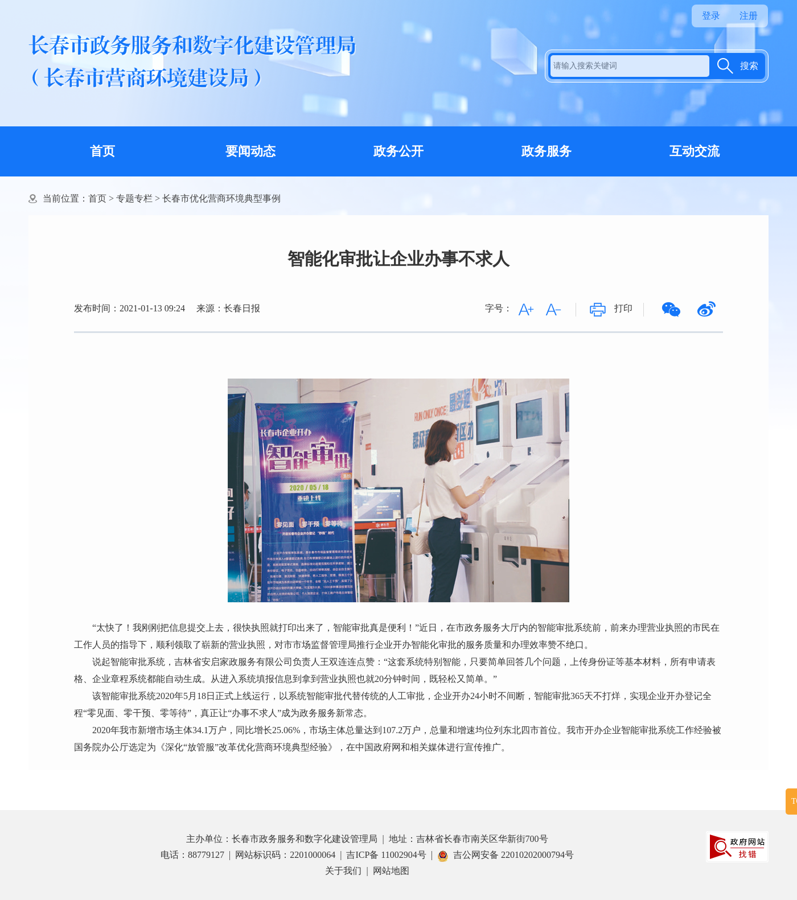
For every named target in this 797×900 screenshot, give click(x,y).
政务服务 (546, 151)
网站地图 (391, 871)
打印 (623, 308)
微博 (706, 309)
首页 (102, 151)
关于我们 (343, 871)
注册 (749, 15)
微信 (671, 309)
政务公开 (398, 151)
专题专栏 (134, 198)
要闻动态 (250, 151)
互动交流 (694, 151)
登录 (711, 15)
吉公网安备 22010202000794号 (505, 855)
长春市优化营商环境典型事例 (221, 198)
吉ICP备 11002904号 (386, 855)
